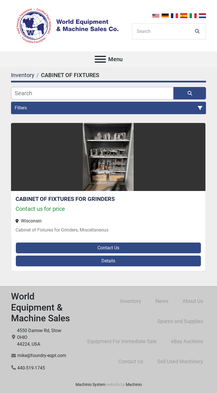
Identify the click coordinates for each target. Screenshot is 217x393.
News (161, 301)
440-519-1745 (31, 368)
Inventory (130, 301)
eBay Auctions (187, 341)
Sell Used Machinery (180, 361)
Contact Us (108, 247)
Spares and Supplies (180, 321)
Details (108, 261)
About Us (193, 301)
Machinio (134, 384)
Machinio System (90, 384)
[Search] (165, 31)
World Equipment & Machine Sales (40, 307)
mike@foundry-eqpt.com (41, 355)
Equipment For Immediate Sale (122, 341)
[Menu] (100, 59)
